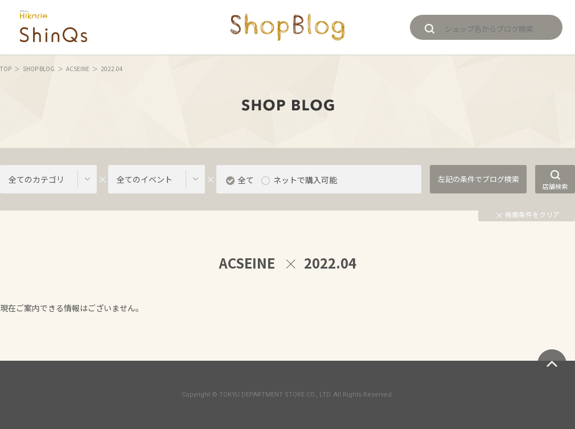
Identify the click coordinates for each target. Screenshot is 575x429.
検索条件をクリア (528, 214)
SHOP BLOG (39, 68)
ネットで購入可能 (305, 179)
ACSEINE (77, 68)
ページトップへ (551, 363)
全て (246, 179)
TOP (5, 68)
